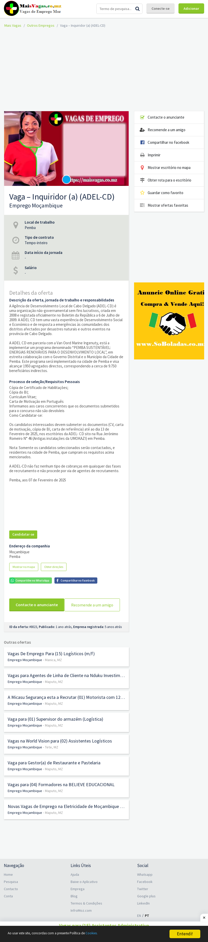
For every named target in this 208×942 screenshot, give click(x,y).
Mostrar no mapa (24, 567)
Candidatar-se (23, 534)
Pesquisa (11, 891)
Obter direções (53, 567)
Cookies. (117, 934)
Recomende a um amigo (37, 617)
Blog (74, 906)
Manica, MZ (53, 670)
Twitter (142, 899)
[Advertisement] (106, 69)
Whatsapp (145, 884)
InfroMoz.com (81, 920)
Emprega (77, 899)
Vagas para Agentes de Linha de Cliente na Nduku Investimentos (66, 685)
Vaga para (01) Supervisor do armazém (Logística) (55, 729)
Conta (8, 906)
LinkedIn (143, 913)
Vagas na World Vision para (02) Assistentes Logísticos (60, 751)
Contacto (11, 899)
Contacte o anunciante (37, 604)
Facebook (145, 891)
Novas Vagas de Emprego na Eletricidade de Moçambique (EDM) (66, 816)
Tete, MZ (51, 757)
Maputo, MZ (54, 691)
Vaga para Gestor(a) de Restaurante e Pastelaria (54, 772)
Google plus (146, 906)
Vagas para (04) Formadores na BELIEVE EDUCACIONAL (61, 794)
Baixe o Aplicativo (84, 891)
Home (8, 884)
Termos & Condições (86, 913)
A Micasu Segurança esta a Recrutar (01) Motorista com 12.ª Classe (66, 707)
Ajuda (75, 884)
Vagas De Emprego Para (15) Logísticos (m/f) (51, 663)
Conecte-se (160, 8)
